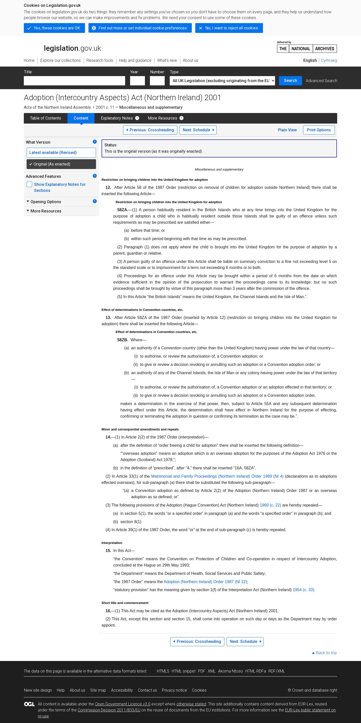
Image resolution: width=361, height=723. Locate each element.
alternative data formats (115, 671)
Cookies (199, 690)
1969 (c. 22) (270, 505)
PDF (201, 671)
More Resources (162, 118)
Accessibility (122, 690)
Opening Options (43, 201)
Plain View (287, 130)
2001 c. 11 (105, 107)
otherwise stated (191, 704)
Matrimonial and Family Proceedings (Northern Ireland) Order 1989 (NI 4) (217, 476)
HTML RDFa (255, 671)
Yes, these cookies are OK (57, 28)
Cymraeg (329, 60)
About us (77, 690)
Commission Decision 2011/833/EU (109, 710)
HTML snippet (184, 671)
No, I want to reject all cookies (231, 28)
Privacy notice (174, 690)
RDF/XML (276, 671)
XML (212, 671)
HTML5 (163, 671)
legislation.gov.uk (62, 46)
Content (81, 118)
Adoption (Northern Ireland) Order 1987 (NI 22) (205, 582)
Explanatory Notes (117, 118)
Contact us (147, 690)
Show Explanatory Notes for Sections (60, 187)
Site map (98, 690)
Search (290, 80)
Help (61, 690)
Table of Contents (45, 118)
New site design (38, 690)
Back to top (326, 652)
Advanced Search (321, 80)
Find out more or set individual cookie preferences (143, 28)
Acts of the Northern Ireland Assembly (57, 107)
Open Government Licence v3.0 (122, 704)
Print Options (319, 130)
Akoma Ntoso (230, 671)
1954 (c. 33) (303, 590)
